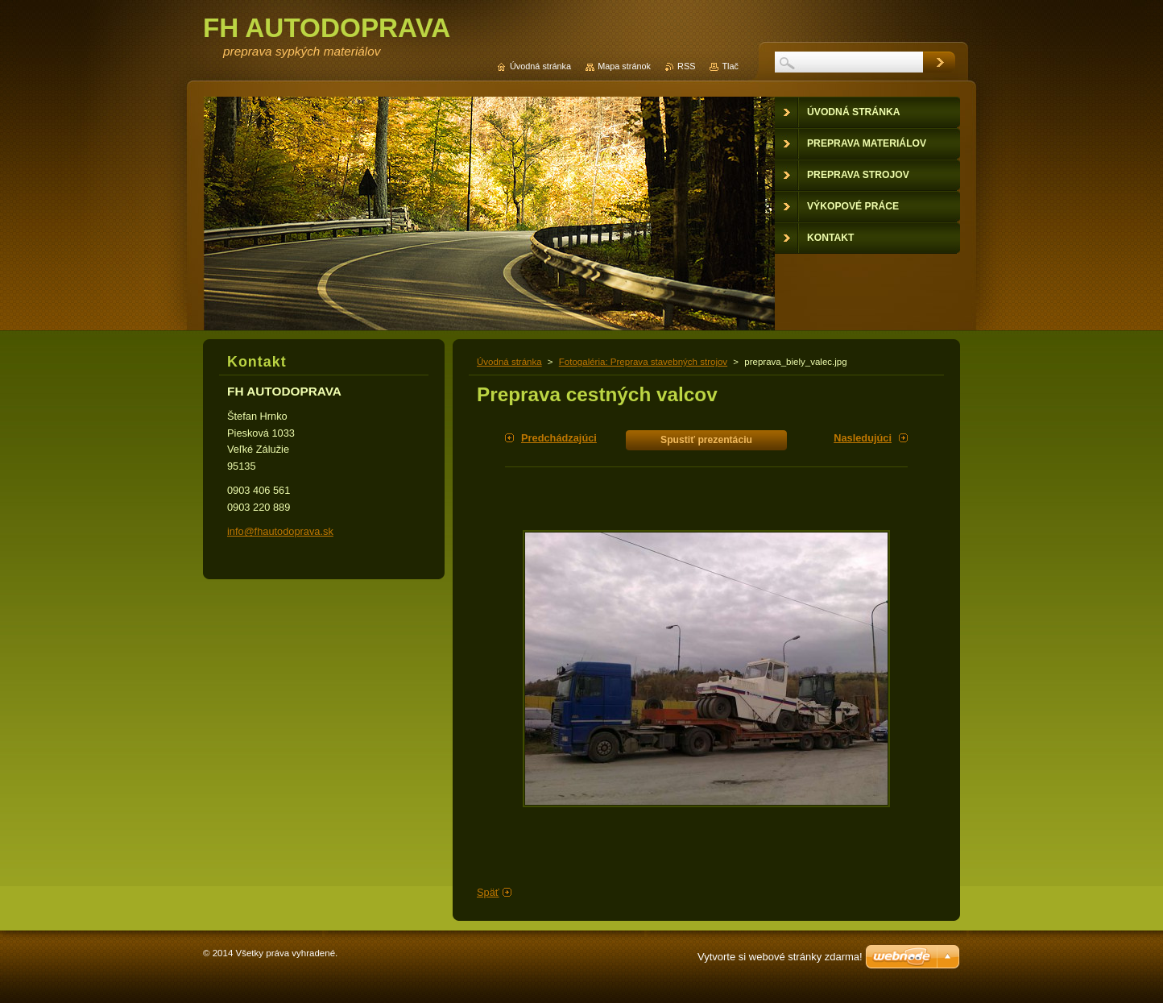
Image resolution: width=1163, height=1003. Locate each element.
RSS (686, 66)
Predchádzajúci (559, 438)
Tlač (730, 66)
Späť (488, 892)
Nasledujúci (863, 438)
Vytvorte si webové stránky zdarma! (780, 957)
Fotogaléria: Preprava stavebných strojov (643, 362)
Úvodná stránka (509, 362)
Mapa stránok (624, 66)
